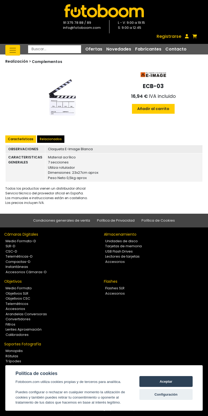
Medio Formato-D (21, 241)
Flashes (110, 281)
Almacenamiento (120, 234)
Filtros (10, 324)
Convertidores (18, 319)
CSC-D (11, 251)
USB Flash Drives (119, 251)
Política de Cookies (158, 220)
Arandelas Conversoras (26, 314)
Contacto (176, 49)
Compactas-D (18, 261)
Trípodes (13, 361)
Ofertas (93, 49)
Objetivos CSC (18, 298)
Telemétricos (17, 303)
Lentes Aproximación (24, 329)
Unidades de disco (121, 241)
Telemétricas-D (19, 256)
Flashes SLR (115, 288)
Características (20, 139)
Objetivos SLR (17, 293)
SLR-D (10, 246)
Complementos (47, 61)
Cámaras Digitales (21, 234)
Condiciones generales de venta (61, 220)
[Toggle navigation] (12, 50)
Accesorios (115, 261)
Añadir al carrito (153, 108)
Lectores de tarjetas (122, 256)
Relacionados (51, 139)
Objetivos (13, 281)
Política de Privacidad (116, 220)
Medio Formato (19, 288)
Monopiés (14, 350)
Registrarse (169, 36)
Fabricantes (148, 49)
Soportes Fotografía (22, 344)
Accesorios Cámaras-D (26, 272)
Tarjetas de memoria (123, 246)
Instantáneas (17, 266)
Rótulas (12, 356)
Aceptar (166, 381)
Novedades (118, 49)
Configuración (166, 394)
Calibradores (17, 334)
